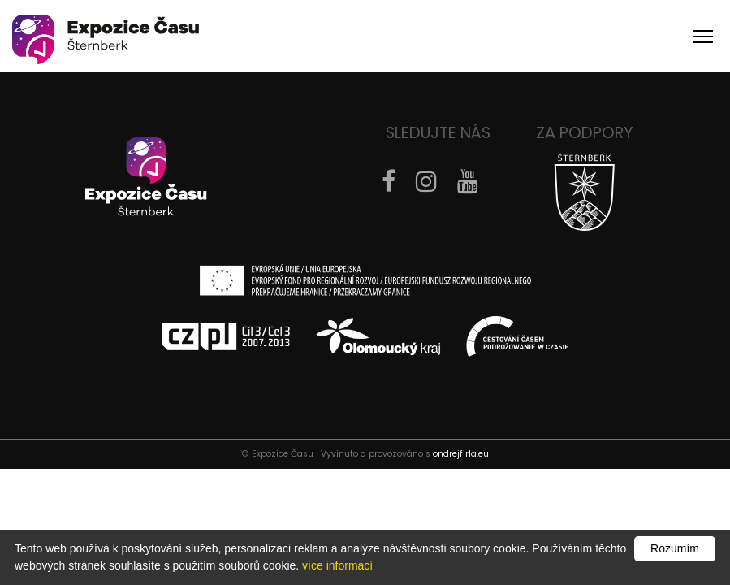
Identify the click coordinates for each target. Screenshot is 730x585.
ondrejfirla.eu (461, 454)
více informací (337, 565)
